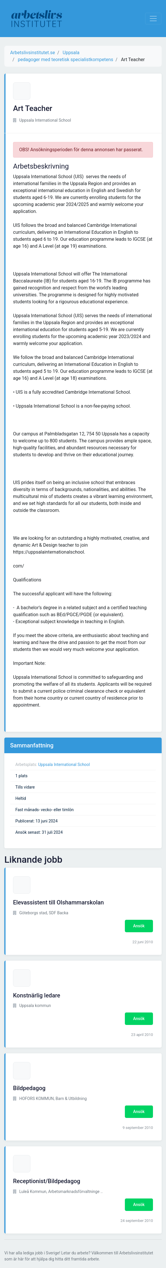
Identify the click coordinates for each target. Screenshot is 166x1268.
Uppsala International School (64, 764)
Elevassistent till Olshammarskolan (58, 902)
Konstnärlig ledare (36, 995)
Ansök (139, 926)
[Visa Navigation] (153, 18)
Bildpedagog (29, 1088)
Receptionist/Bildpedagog (46, 1181)
